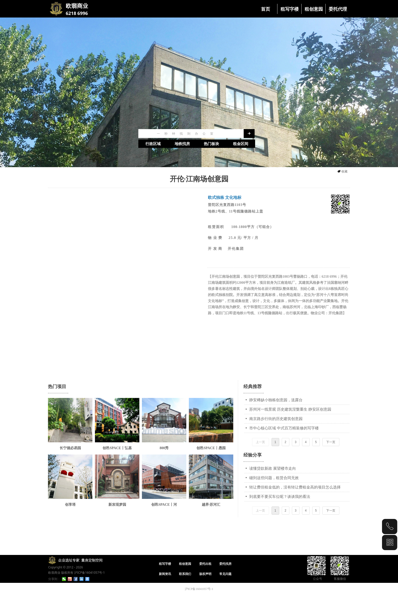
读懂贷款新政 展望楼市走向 (272, 468)
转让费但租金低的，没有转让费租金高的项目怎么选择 (295, 487)
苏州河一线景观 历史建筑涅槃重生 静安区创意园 (290, 409)
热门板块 (211, 144)
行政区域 (153, 144)
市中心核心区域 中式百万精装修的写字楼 (284, 428)
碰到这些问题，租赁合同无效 (274, 478)
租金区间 (240, 144)
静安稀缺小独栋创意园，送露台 (276, 400)
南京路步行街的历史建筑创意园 (276, 419)
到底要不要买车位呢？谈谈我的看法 (279, 497)
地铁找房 (182, 144)
